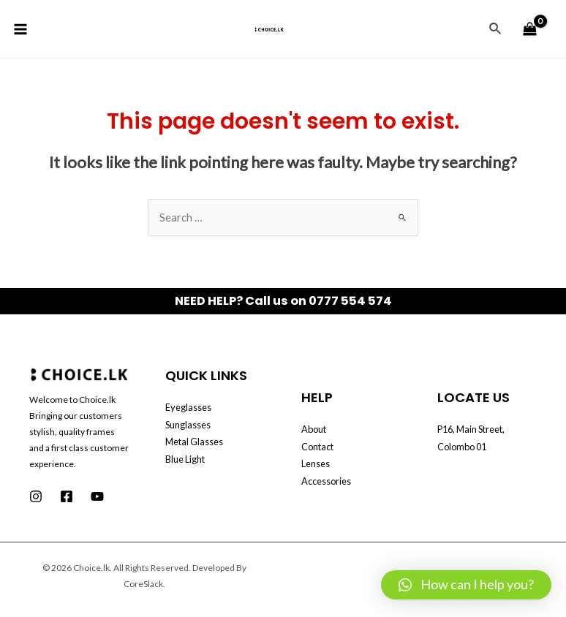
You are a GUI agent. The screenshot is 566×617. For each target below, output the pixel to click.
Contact (317, 447)
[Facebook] (66, 496)
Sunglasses (188, 425)
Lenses (315, 463)
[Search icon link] (495, 29)
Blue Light (185, 459)
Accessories (326, 481)
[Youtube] (97, 496)
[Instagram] (35, 496)
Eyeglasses (188, 407)
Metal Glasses (194, 441)
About (313, 429)
